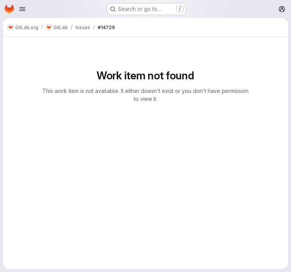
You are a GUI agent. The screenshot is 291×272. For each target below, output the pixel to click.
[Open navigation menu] (22, 9)
